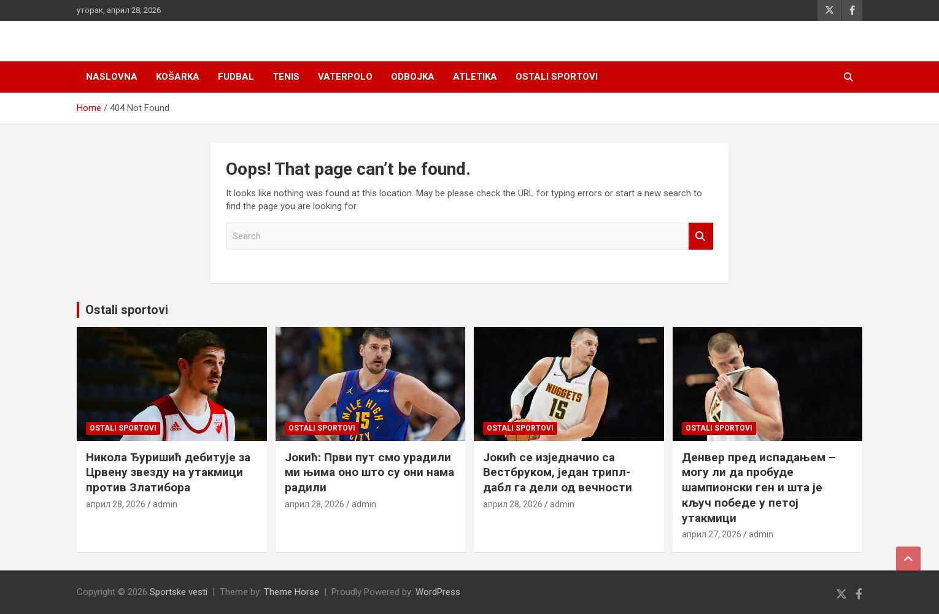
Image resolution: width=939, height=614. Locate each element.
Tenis (285, 76)
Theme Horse (291, 591)
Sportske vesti (178, 591)
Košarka (177, 76)
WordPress (437, 591)
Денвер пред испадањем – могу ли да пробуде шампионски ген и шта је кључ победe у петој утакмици (759, 487)
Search (701, 236)
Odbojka (413, 76)
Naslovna (111, 76)
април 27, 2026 (711, 534)
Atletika (475, 76)
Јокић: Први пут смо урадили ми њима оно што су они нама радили (369, 472)
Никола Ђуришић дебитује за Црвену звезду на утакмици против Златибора (168, 472)
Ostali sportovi (557, 76)
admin (165, 504)
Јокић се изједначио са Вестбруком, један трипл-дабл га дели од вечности (557, 472)
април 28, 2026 (115, 504)
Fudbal (236, 76)
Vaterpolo (345, 76)
